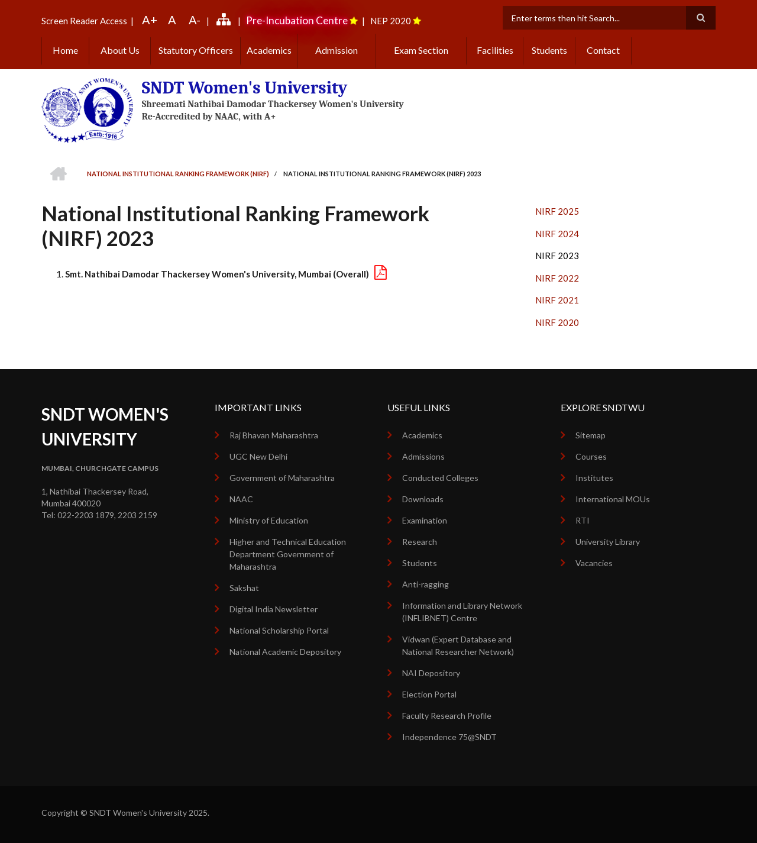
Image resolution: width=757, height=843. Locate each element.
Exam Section (421, 50)
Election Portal (429, 694)
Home (65, 50)
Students (549, 50)
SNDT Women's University (245, 87)
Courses (591, 456)
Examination (424, 520)
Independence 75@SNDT (449, 737)
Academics (269, 50)
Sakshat (244, 588)
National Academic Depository (285, 652)
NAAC (241, 499)
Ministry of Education (268, 520)
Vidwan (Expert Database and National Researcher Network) (458, 645)
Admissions (423, 456)
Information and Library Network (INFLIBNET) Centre (462, 611)
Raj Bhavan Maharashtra (273, 435)
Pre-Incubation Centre (297, 20)
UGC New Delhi (258, 456)
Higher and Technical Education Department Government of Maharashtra (287, 554)
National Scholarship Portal (279, 630)
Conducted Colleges (440, 478)
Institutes (594, 478)
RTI (582, 520)
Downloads (423, 499)
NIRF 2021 (557, 300)
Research (419, 542)
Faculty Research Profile (446, 715)
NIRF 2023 (557, 255)
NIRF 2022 (557, 278)
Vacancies (594, 563)
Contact (603, 50)
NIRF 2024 (557, 233)
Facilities (495, 50)
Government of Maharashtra (282, 478)
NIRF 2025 (557, 211)
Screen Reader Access (84, 20)
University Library (607, 542)
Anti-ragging (425, 584)
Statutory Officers (195, 50)
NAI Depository (431, 673)
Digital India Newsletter (273, 609)
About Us (120, 50)
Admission (336, 50)
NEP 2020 (390, 20)
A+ (149, 19)
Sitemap (590, 435)
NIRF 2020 (557, 322)
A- (194, 19)
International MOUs (612, 499)
